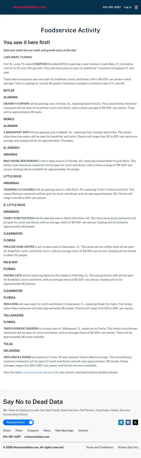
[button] (136, 7)
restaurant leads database (39, 372)
